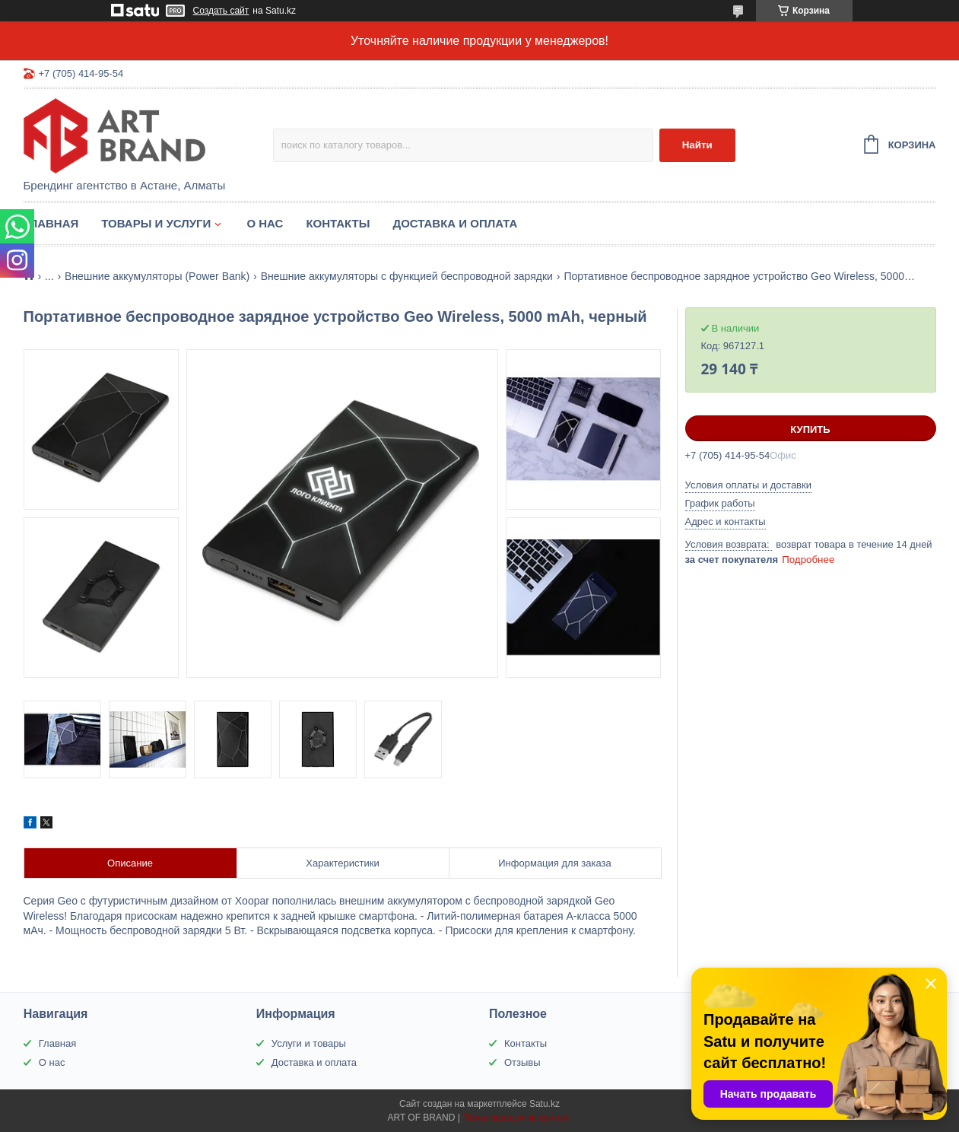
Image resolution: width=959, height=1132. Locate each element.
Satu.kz (544, 1104)
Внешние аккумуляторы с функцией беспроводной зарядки (407, 276)
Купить (810, 429)
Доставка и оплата (454, 223)
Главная (51, 223)
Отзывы (522, 1062)
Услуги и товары (309, 1043)
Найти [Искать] (697, 145)
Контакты (338, 223)
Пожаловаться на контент (516, 1117)
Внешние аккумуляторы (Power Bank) (157, 276)
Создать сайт (221, 10)
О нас (264, 223)
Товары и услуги (156, 223)
